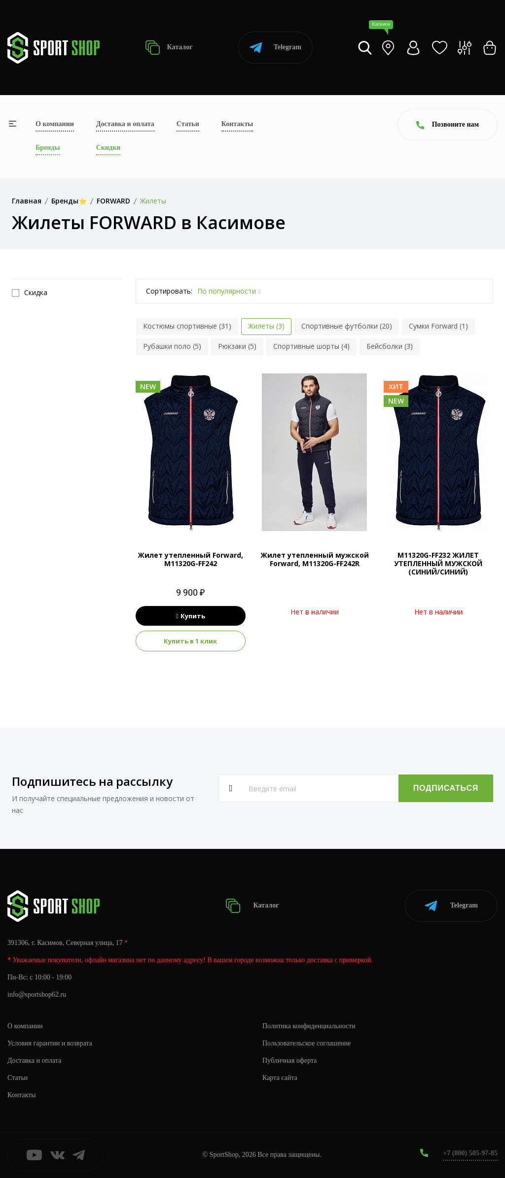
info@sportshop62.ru (36, 994)
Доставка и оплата (125, 124)
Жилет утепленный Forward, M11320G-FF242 (190, 559)
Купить (190, 615)
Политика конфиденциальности (309, 1026)
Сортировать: (169, 291)
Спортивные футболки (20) (346, 326)
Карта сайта (279, 1077)
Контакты (237, 124)
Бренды (48, 147)
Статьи (188, 124)
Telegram (275, 47)
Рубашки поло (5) (172, 346)
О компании (55, 124)
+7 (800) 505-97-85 (470, 1153)
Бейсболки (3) (389, 346)
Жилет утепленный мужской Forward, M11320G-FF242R (314, 559)
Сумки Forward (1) (438, 326)
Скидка (29, 292)
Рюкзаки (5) (237, 346)
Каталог (169, 47)
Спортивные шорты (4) (311, 346)
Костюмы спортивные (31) (187, 326)
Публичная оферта (289, 1060)
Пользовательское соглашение (306, 1043)
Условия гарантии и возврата (49, 1043)
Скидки (108, 147)
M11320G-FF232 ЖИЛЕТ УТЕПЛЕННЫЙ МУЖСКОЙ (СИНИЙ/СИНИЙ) (438, 563)
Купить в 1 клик (190, 641)
